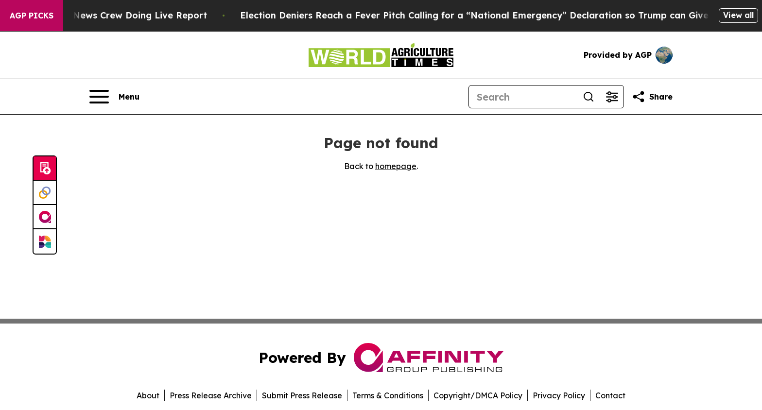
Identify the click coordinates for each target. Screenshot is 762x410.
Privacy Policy (559, 395)
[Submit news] (45, 168)
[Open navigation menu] (114, 96)
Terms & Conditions (387, 395)
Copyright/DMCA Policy (477, 395)
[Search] (523, 96)
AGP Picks (31, 15)
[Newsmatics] (45, 241)
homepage (395, 166)
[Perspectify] (45, 193)
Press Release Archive (211, 395)
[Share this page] (652, 96)
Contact (610, 395)
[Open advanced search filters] (611, 96)
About (148, 395)
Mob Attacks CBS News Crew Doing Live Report (113, 15)
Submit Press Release (302, 395)
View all (738, 15)
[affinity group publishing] (45, 217)
